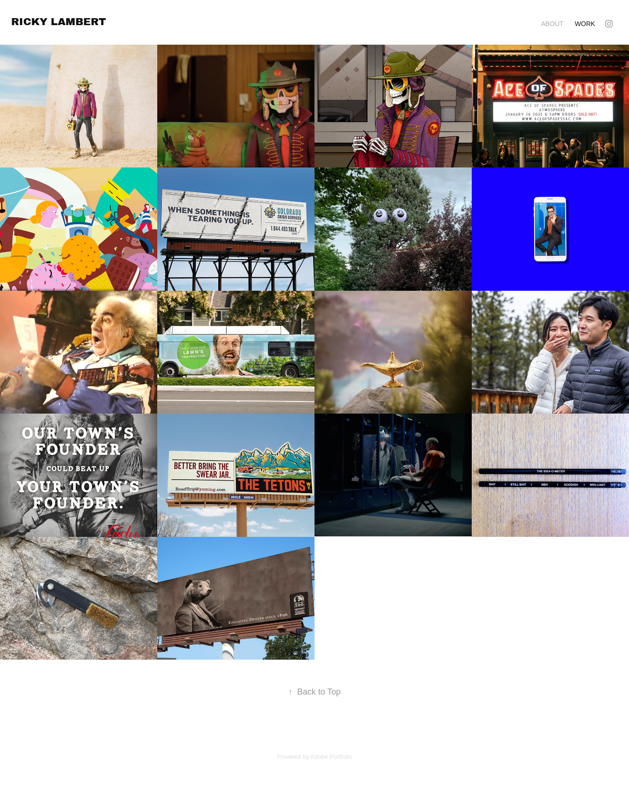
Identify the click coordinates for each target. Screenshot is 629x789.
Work (585, 23)
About (552, 23)
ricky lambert (58, 21)
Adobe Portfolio (331, 756)
